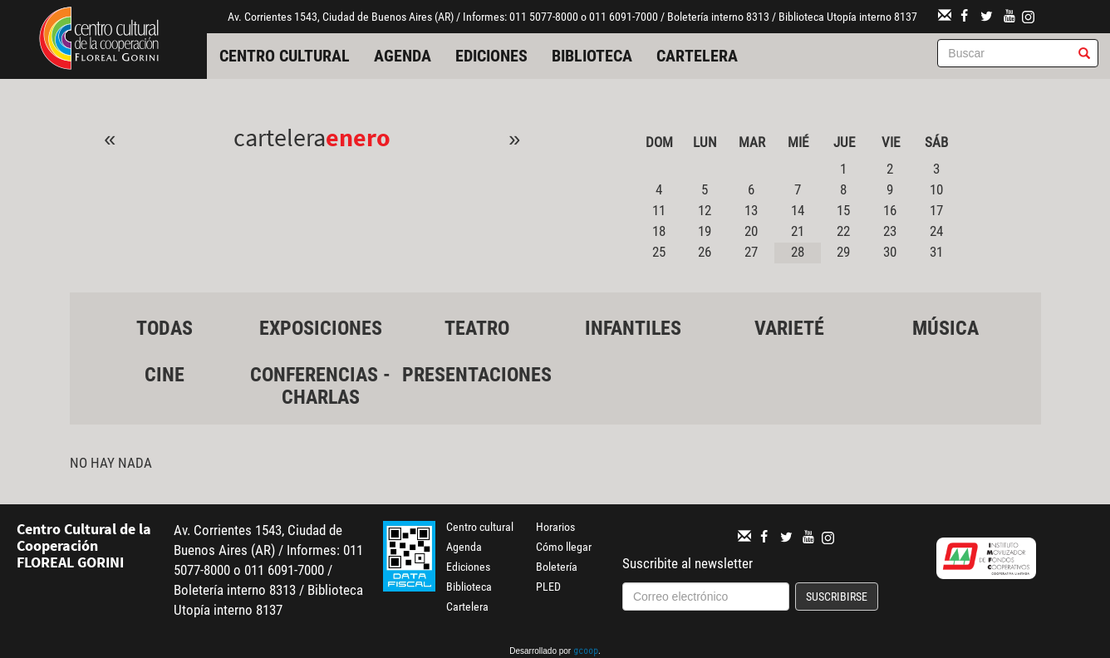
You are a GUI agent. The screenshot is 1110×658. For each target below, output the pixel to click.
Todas (164, 328)
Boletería (556, 566)
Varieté (789, 328)
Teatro (476, 328)
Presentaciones (477, 374)
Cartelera (697, 56)
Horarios (555, 527)
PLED (548, 586)
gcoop (585, 652)
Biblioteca (592, 56)
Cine (164, 374)
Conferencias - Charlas (320, 385)
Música (945, 328)
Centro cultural (284, 56)
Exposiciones (320, 328)
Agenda (402, 56)
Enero (358, 137)
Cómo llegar (564, 546)
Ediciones (491, 56)
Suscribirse (836, 596)
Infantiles (633, 328)
